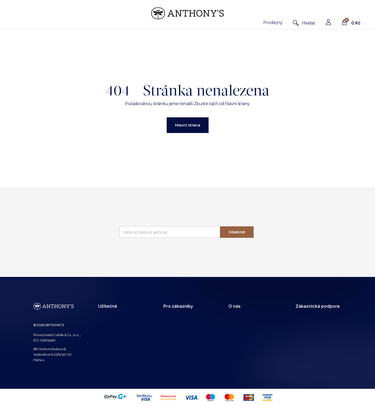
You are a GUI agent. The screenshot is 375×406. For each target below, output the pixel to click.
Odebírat (237, 232)
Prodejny (273, 22)
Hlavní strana (188, 125)
